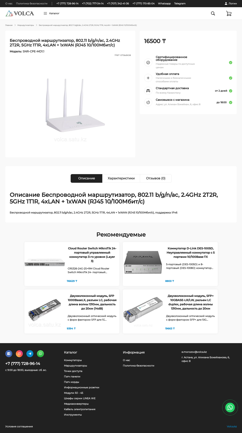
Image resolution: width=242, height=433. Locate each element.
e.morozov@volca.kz (194, 352)
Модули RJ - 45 (73, 392)
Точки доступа (73, 371)
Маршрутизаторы (25, 25)
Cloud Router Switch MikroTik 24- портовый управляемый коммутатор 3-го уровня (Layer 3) (92, 255)
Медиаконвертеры (76, 403)
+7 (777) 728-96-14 (67, 3)
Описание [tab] (86, 178)
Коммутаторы (73, 360)
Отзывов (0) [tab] (155, 178)
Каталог (61, 13)
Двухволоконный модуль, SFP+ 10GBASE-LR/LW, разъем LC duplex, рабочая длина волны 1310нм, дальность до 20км (191, 302)
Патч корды (71, 382)
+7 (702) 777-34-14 (93, 3)
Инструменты (73, 414)
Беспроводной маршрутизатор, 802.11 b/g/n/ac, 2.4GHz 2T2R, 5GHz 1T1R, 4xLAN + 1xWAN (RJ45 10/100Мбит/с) (88, 25)
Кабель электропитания (79, 409)
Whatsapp (164, 3)
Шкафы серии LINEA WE (79, 398)
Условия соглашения (19, 426)
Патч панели (72, 376)
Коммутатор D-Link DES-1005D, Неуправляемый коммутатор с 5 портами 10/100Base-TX (191, 253)
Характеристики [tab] (121, 178)
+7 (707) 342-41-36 (118, 3)
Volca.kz (232, 426)
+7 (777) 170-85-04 (143, 3)
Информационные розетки (81, 387)
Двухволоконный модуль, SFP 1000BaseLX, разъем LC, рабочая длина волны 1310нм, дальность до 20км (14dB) (92, 302)
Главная (8, 25)
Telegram (180, 3)
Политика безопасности (31, 3)
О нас (8, 3)
